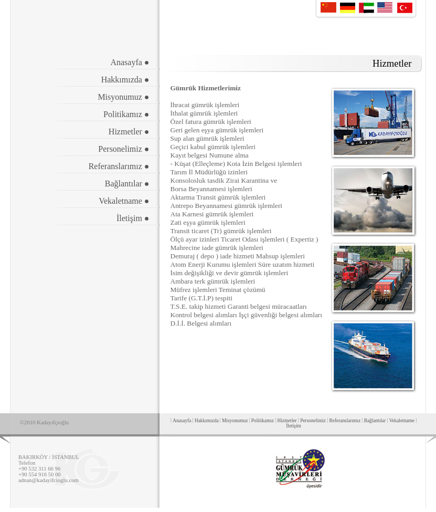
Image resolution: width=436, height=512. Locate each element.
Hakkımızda (207, 420)
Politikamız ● (126, 114)
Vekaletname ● (124, 200)
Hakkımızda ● (125, 79)
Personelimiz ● (123, 148)
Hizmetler (286, 420)
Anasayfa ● (129, 62)
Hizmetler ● (129, 131)
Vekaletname (401, 420)
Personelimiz (313, 420)
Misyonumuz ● (123, 96)
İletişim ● (133, 218)
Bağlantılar (375, 420)
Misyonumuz (235, 420)
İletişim (293, 426)
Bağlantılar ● (127, 183)
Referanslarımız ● (119, 166)
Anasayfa (182, 420)
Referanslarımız (345, 420)
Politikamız (262, 420)
